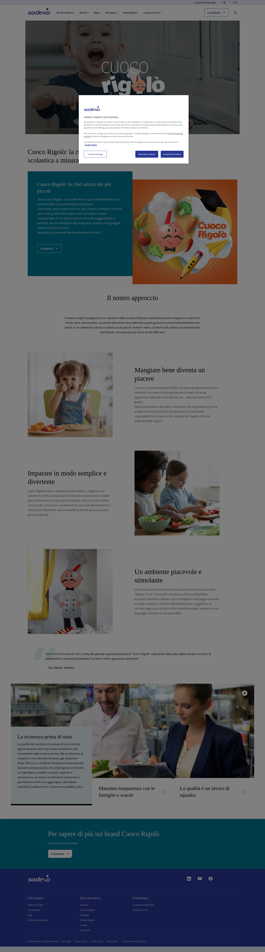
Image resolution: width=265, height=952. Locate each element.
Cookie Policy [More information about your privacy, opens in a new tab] (91, 145)
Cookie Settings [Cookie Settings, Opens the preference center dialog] (95, 154)
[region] (134, 129)
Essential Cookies (146, 154)
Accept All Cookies (172, 154)
